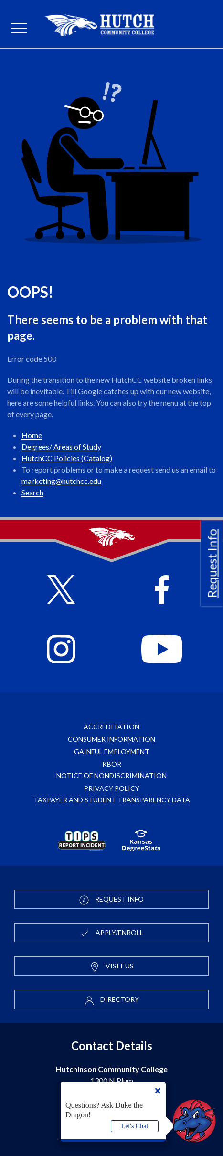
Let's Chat (135, 1126)
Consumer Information (111, 739)
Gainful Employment (111, 751)
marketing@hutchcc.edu (61, 480)
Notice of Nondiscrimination (111, 775)
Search (32, 492)
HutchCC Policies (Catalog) (66, 457)
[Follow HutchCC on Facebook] (162, 590)
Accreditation (111, 727)
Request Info (212, 563)
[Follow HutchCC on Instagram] (61, 650)
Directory (112, 1000)
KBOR (111, 764)
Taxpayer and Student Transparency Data (111, 800)
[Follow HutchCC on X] (61, 590)
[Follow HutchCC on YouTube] (161, 650)
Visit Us (112, 966)
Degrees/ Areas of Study (61, 446)
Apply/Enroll (111, 933)
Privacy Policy (111, 788)
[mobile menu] (19, 28)
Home (31, 435)
